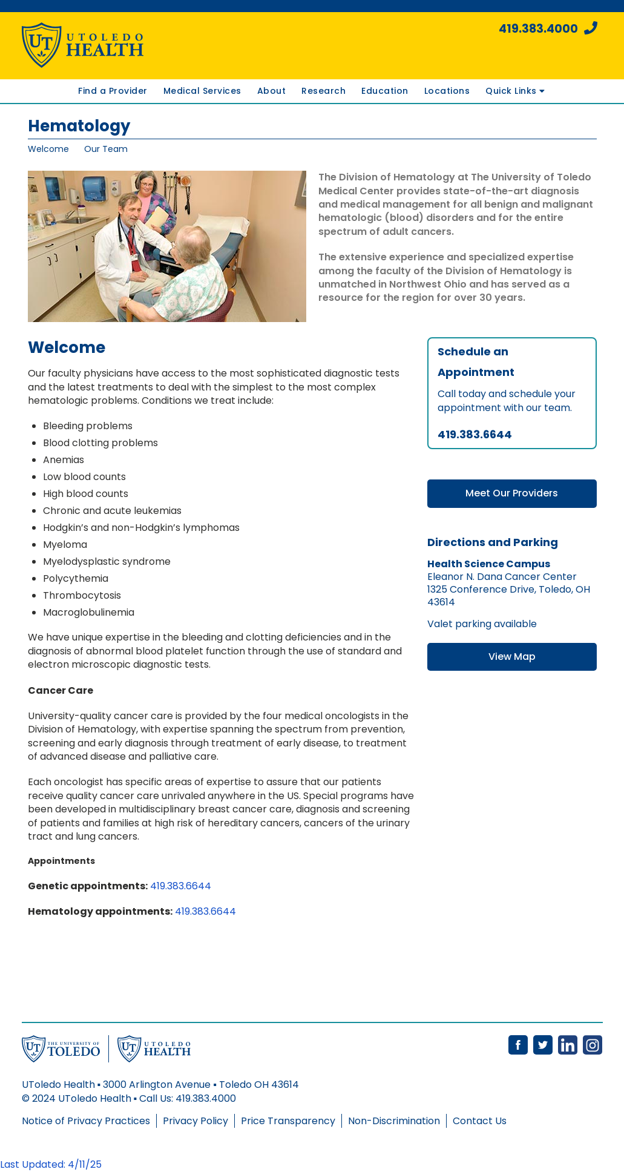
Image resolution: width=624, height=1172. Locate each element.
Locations (447, 91)
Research (323, 91)
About (271, 91)
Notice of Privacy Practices (86, 1121)
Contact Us (480, 1121)
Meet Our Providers (511, 493)
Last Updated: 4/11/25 (51, 1164)
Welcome (48, 149)
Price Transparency (288, 1121)
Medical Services (202, 91)
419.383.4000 (548, 29)
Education (385, 91)
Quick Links (515, 91)
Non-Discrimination (394, 1121)
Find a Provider (113, 91)
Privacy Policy (195, 1121)
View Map (512, 656)
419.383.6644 (180, 886)
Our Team (106, 149)
